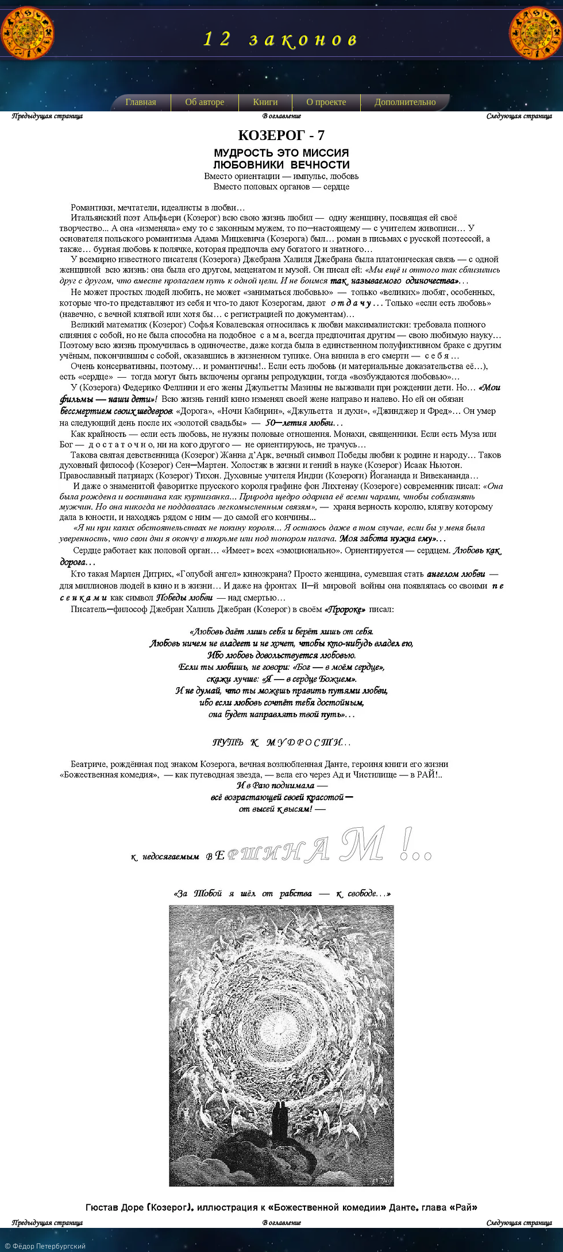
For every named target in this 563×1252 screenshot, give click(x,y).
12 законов (281, 39)
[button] (265, 102)
